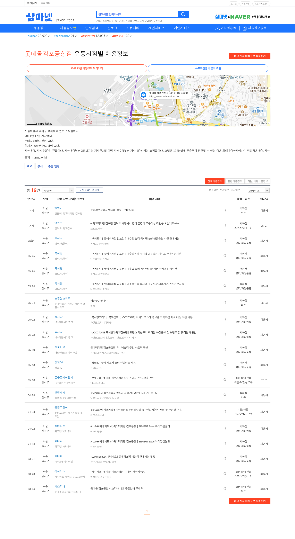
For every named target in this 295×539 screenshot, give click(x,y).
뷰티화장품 (96, 367)
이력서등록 (228, 28)
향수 (124, 337)
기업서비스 (182, 27)
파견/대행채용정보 (257, 181)
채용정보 (40, 27)
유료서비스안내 (261, 3)
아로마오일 (112, 352)
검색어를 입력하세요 (109, 14)
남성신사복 (96, 398)
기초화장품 (101, 461)
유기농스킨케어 (98, 352)
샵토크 (112, 27)
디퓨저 (122, 352)
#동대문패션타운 (104, 21)
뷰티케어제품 (104, 322)
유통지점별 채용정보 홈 (208, 68)
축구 (100, 228)
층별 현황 (54, 166)
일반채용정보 (235, 181)
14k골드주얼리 (97, 383)
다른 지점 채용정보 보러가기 (87, 68)
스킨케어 (102, 337)
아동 (92, 305)
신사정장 (106, 398)
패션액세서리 (97, 414)
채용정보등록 (257, 28)
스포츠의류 (105, 476)
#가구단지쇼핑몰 (123, 21)
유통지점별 (89, 53)
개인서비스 (156, 27)
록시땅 (93, 243)
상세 (40, 166)
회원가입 (245, 3)
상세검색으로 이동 (89, 190)
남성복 (115, 398)
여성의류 (94, 476)
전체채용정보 (215, 181)
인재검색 (91, 27)
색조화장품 (96, 431)
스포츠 (93, 228)
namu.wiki (39, 157)
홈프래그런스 (114, 337)
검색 (183, 14)
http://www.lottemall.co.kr (164, 96)
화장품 (93, 322)
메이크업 (112, 461)
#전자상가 (138, 21)
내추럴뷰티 (103, 243)
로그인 (233, 3)
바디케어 (131, 337)
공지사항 (45, 3)
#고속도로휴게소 (153, 21)
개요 (29, 166)
